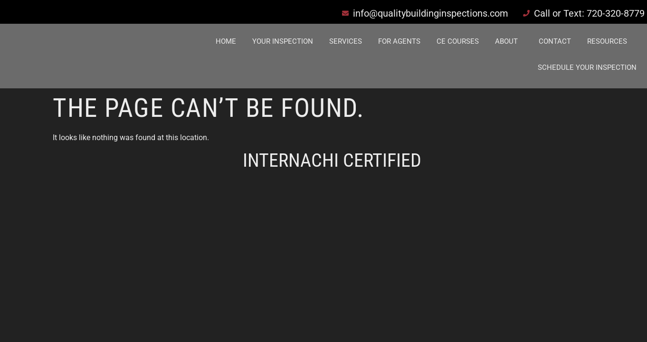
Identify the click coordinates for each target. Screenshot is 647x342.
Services (345, 41)
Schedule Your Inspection (587, 67)
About (506, 41)
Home (226, 41)
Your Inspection (282, 41)
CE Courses (458, 41)
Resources (607, 41)
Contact (555, 41)
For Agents (399, 41)
